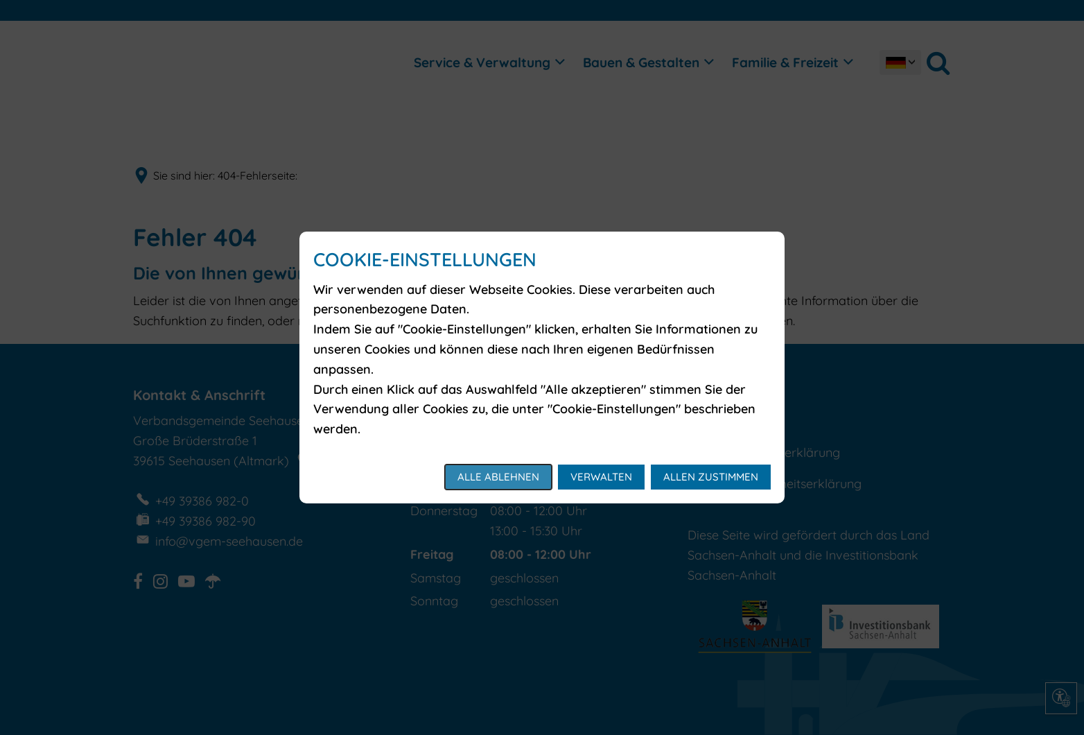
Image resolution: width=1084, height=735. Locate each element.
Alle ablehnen (498, 476)
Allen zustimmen (710, 476)
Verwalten (601, 476)
